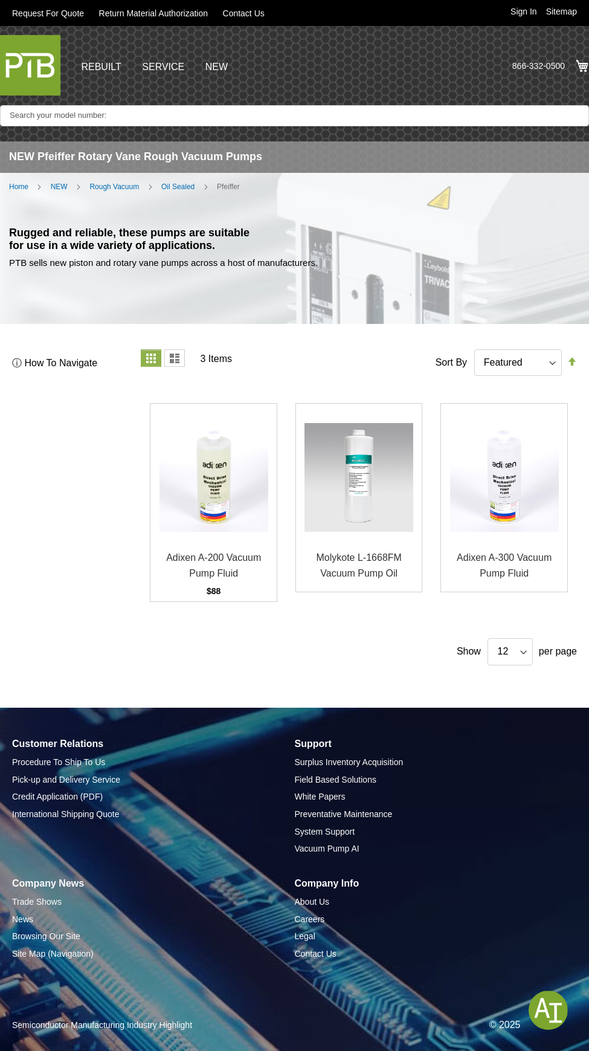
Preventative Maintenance (344, 814)
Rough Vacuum (114, 187)
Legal (305, 936)
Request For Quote (48, 13)
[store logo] (30, 65)
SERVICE (163, 67)
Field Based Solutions (335, 779)
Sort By (451, 362)
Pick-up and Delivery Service (66, 779)
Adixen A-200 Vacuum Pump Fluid (213, 565)
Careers (310, 919)
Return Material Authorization (153, 13)
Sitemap (561, 11)
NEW (216, 67)
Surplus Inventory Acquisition (349, 762)
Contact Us (244, 13)
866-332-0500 (538, 66)
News (22, 919)
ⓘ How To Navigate (54, 363)
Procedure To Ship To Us (58, 762)
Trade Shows (37, 902)
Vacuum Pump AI (327, 848)
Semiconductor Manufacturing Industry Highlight (102, 1025)
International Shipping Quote (65, 814)
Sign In (523, 11)
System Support (325, 831)
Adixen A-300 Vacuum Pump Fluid (504, 565)
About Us (312, 902)
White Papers (320, 796)
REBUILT (101, 67)
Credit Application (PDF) (57, 796)
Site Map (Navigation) (53, 954)
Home (18, 187)
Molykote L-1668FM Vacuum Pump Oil (358, 565)
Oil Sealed (178, 187)
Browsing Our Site (46, 936)
